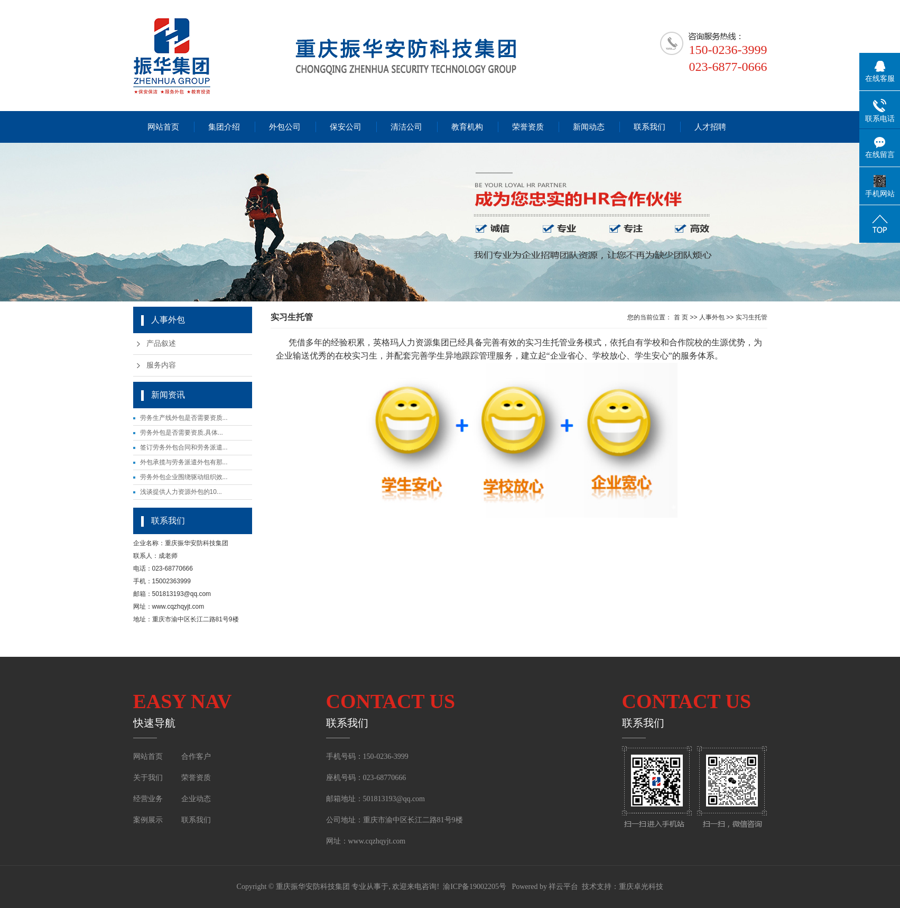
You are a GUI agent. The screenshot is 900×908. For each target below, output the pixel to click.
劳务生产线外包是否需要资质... (184, 417)
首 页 (681, 317)
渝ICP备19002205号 (474, 887)
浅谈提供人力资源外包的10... (181, 492)
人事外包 (712, 317)
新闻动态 (589, 127)
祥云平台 (563, 887)
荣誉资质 (528, 127)
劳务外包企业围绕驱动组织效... (184, 477)
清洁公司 (406, 127)
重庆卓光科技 (641, 887)
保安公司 (345, 127)
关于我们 (148, 778)
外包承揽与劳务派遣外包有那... (184, 462)
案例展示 (149, 820)
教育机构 (467, 127)
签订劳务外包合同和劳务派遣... (184, 447)
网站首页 (163, 127)
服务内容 (161, 365)
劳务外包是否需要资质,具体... (181, 432)
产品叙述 (161, 343)
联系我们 (649, 127)
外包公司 (285, 127)
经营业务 (148, 799)
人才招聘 (710, 127)
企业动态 (196, 799)
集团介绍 (224, 127)
